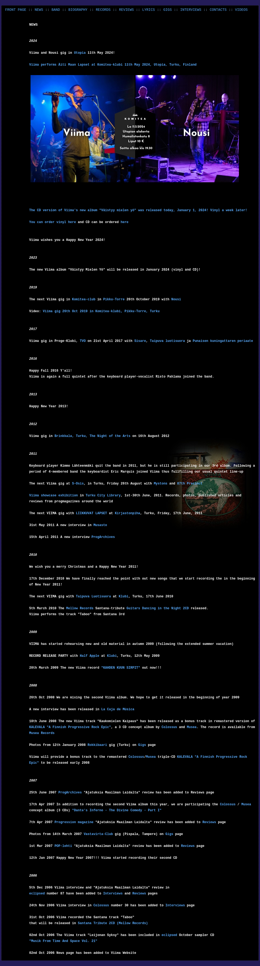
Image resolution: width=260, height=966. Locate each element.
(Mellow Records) (132, 923)
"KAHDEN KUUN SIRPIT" (120, 668)
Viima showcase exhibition (54, 495)
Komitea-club (84, 299)
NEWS (39, 10)
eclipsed (37, 894)
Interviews (113, 894)
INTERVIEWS (190, 10)
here (72, 222)
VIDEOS (241, 10)
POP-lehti (63, 846)
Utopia (80, 53)
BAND (56, 10)
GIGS (167, 10)
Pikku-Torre (114, 299)
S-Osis (78, 484)
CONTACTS (218, 10)
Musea (191, 727)
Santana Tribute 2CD (96, 923)
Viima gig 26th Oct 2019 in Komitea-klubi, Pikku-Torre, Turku (101, 311)
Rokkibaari (97, 745)
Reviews (209, 822)
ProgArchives (70, 793)
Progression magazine (74, 822)
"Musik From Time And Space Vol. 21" (63, 941)
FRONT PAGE (15, 10)
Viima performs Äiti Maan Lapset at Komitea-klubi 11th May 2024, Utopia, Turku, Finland (112, 65)
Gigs (142, 745)
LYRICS (148, 10)
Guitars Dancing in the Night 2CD (157, 608)
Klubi (123, 596)
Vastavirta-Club (98, 834)
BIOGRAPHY (77, 10)
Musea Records (42, 733)
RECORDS (103, 10)
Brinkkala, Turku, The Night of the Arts (93, 436)
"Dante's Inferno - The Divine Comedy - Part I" (116, 810)
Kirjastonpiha (127, 513)
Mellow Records (80, 608)
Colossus (169, 727)
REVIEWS (126, 10)
